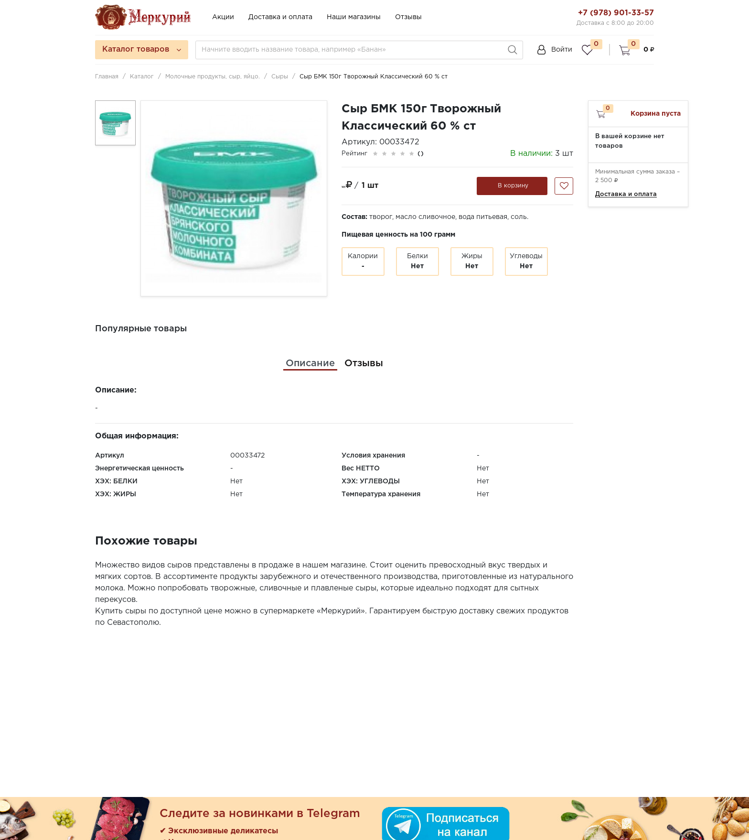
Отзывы (408, 17)
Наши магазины (354, 17)
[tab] (310, 363)
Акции (223, 17)
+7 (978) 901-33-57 (616, 13)
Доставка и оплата (280, 17)
